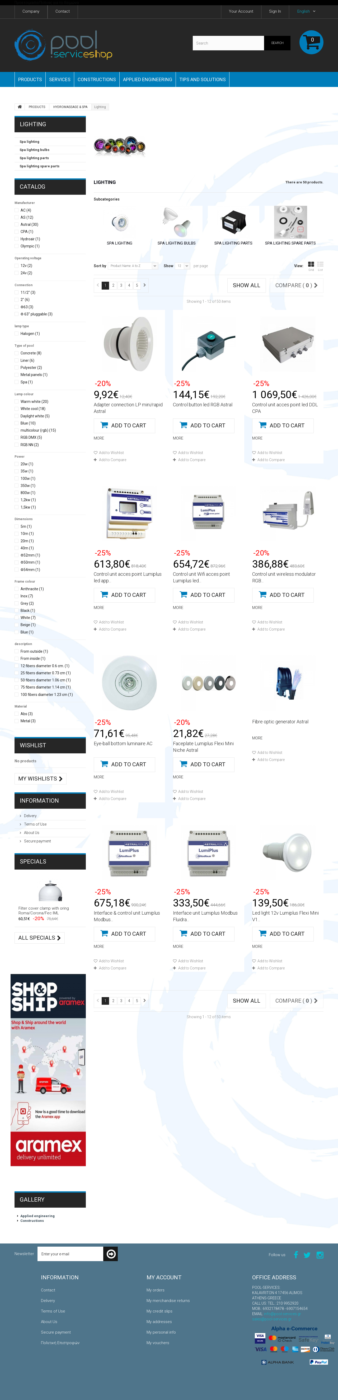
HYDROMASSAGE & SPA (70, 107)
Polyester (31, 367)
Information (39, 800)
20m (27, 541)
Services (60, 79)
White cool (33, 409)
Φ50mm (30, 562)
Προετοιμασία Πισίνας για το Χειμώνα (47, 3)
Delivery (30, 816)
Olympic (30, 246)
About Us (31, 833)
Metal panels (34, 375)
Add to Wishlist (111, 453)
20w (27, 464)
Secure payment (37, 841)
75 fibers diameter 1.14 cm (46, 687)
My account (164, 1277)
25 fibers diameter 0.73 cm (46, 673)
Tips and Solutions (202, 79)
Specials (33, 861)
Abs (27, 714)
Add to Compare (112, 460)
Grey (27, 603)
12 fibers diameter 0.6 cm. (45, 666)
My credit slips (159, 1311)
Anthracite (32, 589)
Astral (29, 224)
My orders (156, 1290)
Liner (27, 360)
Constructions (97, 79)
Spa (27, 382)
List (320, 266)
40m (27, 548)
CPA (27, 232)
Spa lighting (29, 142)
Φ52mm (30, 555)
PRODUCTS (30, 79)
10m (27, 533)
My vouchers (158, 1342)
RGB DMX (31, 437)
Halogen (30, 333)
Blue (28, 423)
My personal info (161, 1332)
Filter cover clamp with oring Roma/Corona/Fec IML (43, 910)
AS (27, 217)
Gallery (32, 1199)
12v (26, 266)
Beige (28, 625)
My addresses (159, 1321)
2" (25, 299)
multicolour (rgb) (38, 430)
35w (27, 471)
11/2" (28, 292)
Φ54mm (30, 570)
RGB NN (30, 445)
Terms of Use (34, 824)
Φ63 (27, 307)
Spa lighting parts (34, 158)
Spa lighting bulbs (34, 150)
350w (28, 486)
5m (26, 526)
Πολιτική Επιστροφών (60, 1342)
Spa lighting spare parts (39, 166)
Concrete (31, 353)
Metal (28, 721)
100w (28, 478)
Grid (311, 266)
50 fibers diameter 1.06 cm (46, 680)
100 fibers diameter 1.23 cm (47, 694)
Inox (27, 596)
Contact (48, 1290)
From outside (34, 651)
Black (28, 610)
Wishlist (33, 745)
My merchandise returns (168, 1300)
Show (168, 266)
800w (28, 493)
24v (26, 273)
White (28, 618)
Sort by (100, 266)
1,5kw (28, 507)
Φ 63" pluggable (37, 314)
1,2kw (28, 500)
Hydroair (30, 239)
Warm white (34, 401)
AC (26, 210)
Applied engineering (147, 79)
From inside (33, 658)
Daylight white (35, 416)
